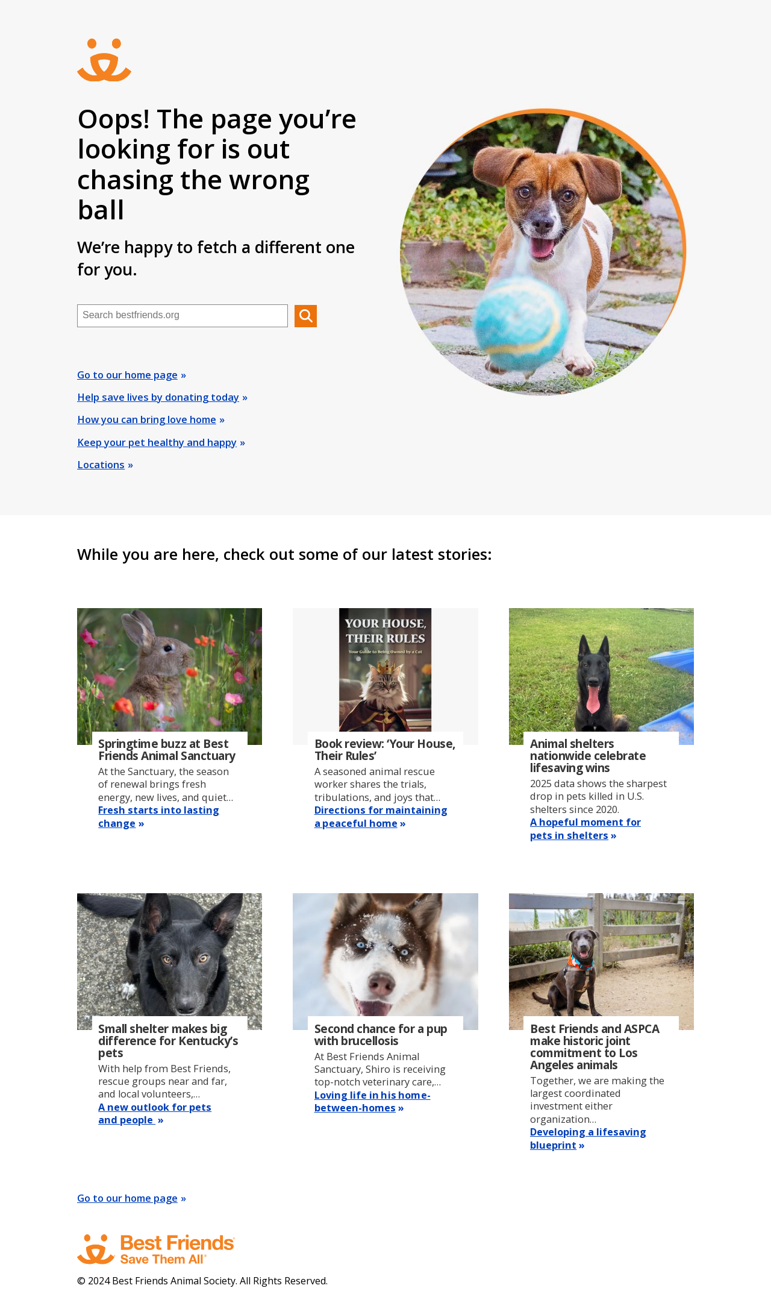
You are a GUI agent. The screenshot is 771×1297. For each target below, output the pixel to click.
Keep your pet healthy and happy (157, 442)
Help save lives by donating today (158, 397)
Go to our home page (127, 375)
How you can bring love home (146, 419)
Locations (101, 464)
